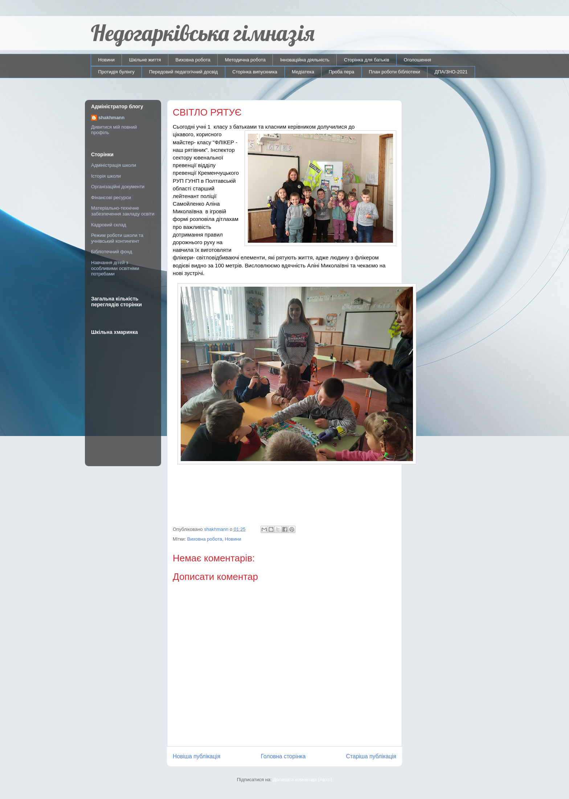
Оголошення (417, 59)
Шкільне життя (145, 59)
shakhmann (111, 117)
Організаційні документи (117, 186)
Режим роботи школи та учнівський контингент (117, 238)
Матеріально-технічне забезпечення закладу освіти (123, 211)
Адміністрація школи (113, 165)
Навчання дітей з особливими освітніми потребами (115, 268)
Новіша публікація (196, 756)
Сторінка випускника (254, 71)
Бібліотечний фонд (111, 251)
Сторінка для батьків (366, 59)
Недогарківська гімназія (203, 33)
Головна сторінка (283, 756)
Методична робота (245, 59)
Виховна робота (193, 59)
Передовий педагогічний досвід (183, 71)
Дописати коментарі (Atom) (302, 779)
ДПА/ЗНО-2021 (450, 71)
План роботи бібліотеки (394, 71)
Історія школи (106, 176)
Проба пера (342, 71)
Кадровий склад (108, 224)
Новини (106, 59)
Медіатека (303, 71)
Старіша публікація (371, 756)
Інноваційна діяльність (304, 59)
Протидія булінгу (116, 71)
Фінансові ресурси (111, 197)
